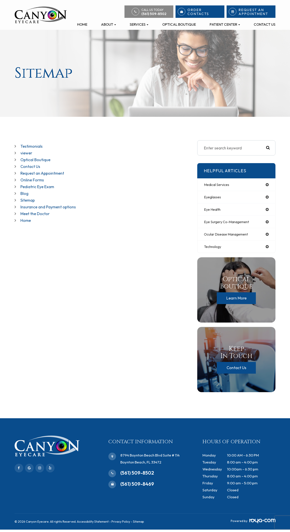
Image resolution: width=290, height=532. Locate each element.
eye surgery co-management (229, 223)
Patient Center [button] (225, 24)
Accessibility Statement (93, 524)
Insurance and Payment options (51, 204)
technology (214, 248)
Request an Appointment (44, 172)
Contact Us (264, 24)
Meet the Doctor (36, 211)
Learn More (236, 300)
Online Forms (33, 178)
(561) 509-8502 (137, 475)
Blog (24, 191)
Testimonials (32, 146)
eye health (213, 210)
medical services (218, 184)
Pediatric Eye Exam (39, 185)
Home (82, 24)
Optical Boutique (179, 24)
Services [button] (139, 24)
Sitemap (28, 198)
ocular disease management (229, 235)
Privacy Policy (120, 524)
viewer (26, 152)
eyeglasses (213, 197)
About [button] (108, 24)
